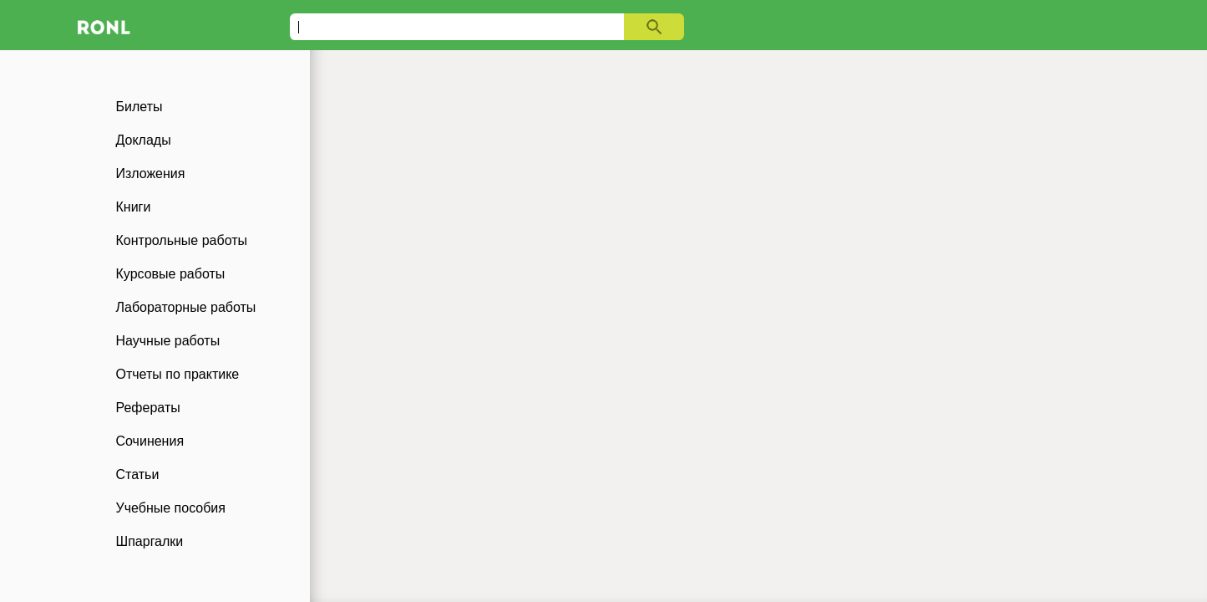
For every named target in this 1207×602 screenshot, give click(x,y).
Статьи (138, 474)
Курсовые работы (171, 274)
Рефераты (148, 407)
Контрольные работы (182, 240)
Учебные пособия (171, 508)
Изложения (150, 173)
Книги (133, 207)
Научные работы (168, 341)
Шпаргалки (150, 541)
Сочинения (150, 441)
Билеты (139, 106)
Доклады (143, 140)
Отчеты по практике (178, 374)
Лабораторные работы (186, 307)
